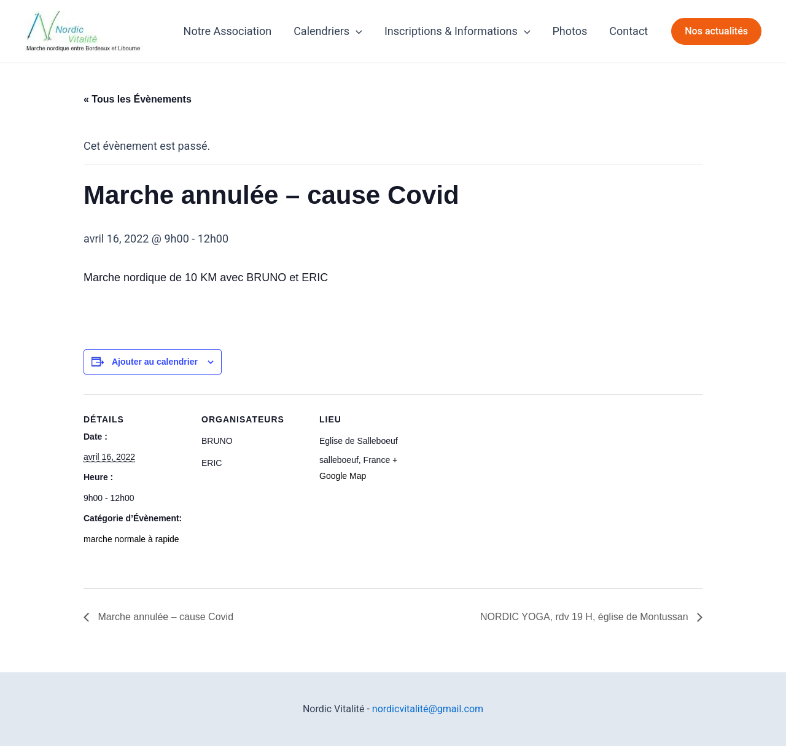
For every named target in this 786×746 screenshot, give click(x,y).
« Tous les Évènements (138, 99)
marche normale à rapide (131, 539)
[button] (716, 31)
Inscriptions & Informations (457, 31)
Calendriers (328, 31)
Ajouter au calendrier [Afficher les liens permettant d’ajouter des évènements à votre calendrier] (155, 362)
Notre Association (228, 31)
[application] (355, 31)
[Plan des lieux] (502, 478)
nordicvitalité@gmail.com (427, 709)
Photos (570, 31)
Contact (628, 31)
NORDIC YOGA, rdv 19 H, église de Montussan (585, 617)
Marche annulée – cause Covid (164, 617)
